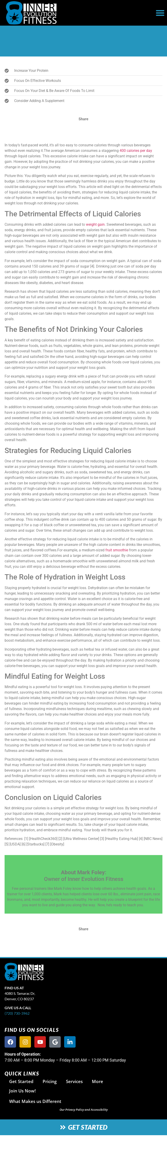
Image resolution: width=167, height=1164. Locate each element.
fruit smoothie (116, 550)
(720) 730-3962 (17, 1013)
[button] (160, 13)
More (97, 1081)
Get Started (21, 1081)
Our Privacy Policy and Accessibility (84, 1110)
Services (74, 1081)
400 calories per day (136, 150)
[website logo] (56, 12)
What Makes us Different (35, 1101)
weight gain (95, 224)
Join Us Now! (22, 1091)
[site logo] (59, 972)
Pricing (50, 1081)
